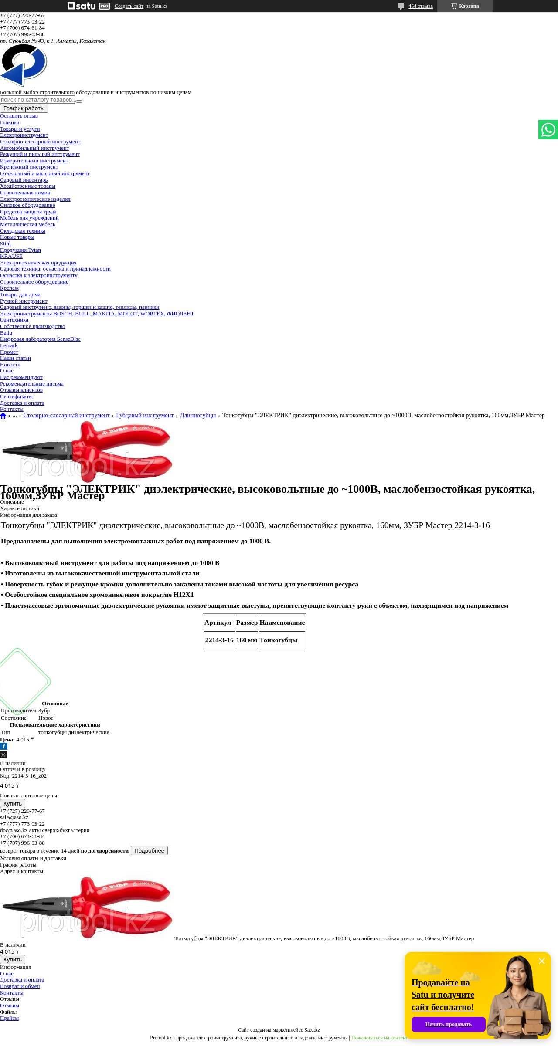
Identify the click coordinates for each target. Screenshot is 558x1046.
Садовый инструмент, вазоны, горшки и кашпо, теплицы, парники (80, 307)
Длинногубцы (198, 416)
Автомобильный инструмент (34, 148)
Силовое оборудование (27, 205)
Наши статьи (15, 358)
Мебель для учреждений (29, 217)
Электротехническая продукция (38, 262)
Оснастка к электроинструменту (39, 275)
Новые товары (17, 237)
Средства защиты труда (28, 211)
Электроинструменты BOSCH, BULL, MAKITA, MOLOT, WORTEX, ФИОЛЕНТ (97, 313)
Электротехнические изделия (35, 199)
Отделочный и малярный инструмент (45, 173)
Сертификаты (16, 396)
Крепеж (9, 287)
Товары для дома (20, 294)
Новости (10, 364)
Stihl (5, 243)
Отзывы (9, 1005)
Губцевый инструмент (145, 416)
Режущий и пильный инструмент (40, 154)
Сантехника (14, 319)
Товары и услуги (20, 128)
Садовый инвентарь (24, 179)
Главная (9, 122)
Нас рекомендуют (21, 377)
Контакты (12, 409)
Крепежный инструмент (29, 166)
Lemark (8, 345)
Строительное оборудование (34, 281)
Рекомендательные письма (32, 383)
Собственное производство (32, 326)
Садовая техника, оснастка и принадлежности (55, 268)
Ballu (6, 332)
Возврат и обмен (20, 986)
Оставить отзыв (19, 115)
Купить (12, 803)
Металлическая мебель (27, 224)
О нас (7, 370)
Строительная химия (25, 192)
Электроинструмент (24, 135)
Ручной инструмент (24, 301)
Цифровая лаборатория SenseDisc (40, 338)
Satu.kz (312, 1030)
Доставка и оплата (22, 402)
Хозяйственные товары (27, 186)
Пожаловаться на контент (379, 1038)
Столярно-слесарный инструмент (40, 141)
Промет (9, 352)
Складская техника (22, 230)
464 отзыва (420, 6)
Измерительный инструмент (34, 160)
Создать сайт (129, 6)
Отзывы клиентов (21, 389)
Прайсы (9, 1018)
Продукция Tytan (20, 250)
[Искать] (78, 101)
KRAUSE (11, 256)
